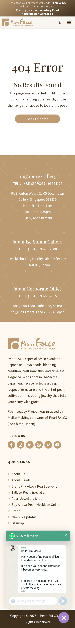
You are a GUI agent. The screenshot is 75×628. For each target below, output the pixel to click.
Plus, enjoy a (37, 11)
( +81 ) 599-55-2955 (42, 296)
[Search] (60, 22)
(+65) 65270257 (33, 183)
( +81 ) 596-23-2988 (42, 249)
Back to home (37, 119)
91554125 (55, 183)
